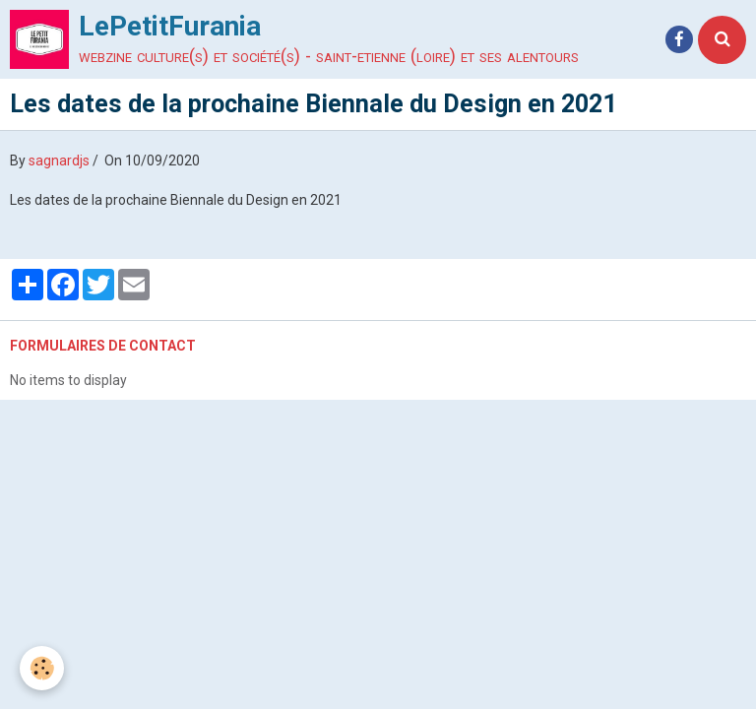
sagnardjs (59, 160)
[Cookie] (42, 668)
